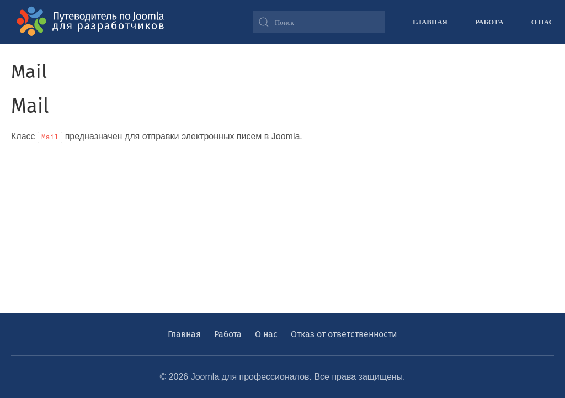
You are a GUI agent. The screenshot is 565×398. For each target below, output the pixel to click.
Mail (30, 106)
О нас (542, 22)
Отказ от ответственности (344, 334)
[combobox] (319, 22)
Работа (489, 22)
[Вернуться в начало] (94, 22)
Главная (430, 22)
